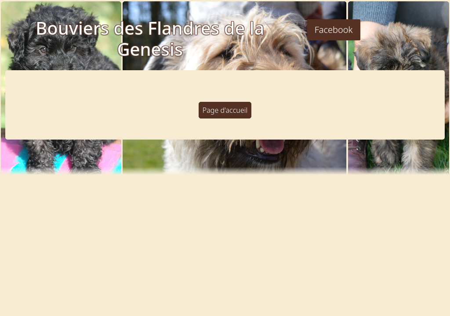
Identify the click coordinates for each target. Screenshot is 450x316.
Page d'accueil (225, 110)
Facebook (334, 30)
